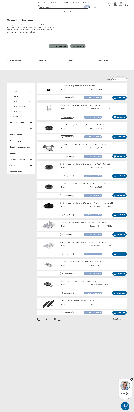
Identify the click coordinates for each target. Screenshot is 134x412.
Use (20, 142)
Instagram (95, 389)
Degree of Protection (20, 173)
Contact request (78, 46)
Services (64, 2)
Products (42, 2)
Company (75, 2)
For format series (20, 185)
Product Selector (58, 46)
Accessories (53, 11)
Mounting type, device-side (20, 155)
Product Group (20, 101)
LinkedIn (94, 377)
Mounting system (20, 148)
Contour (20, 179)
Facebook (95, 381)
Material (20, 167)
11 (55, 332)
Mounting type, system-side (20, 161)
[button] (109, 4)
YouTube (94, 385)
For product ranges (20, 136)
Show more (14, 130)
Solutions (53, 2)
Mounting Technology (65, 11)
